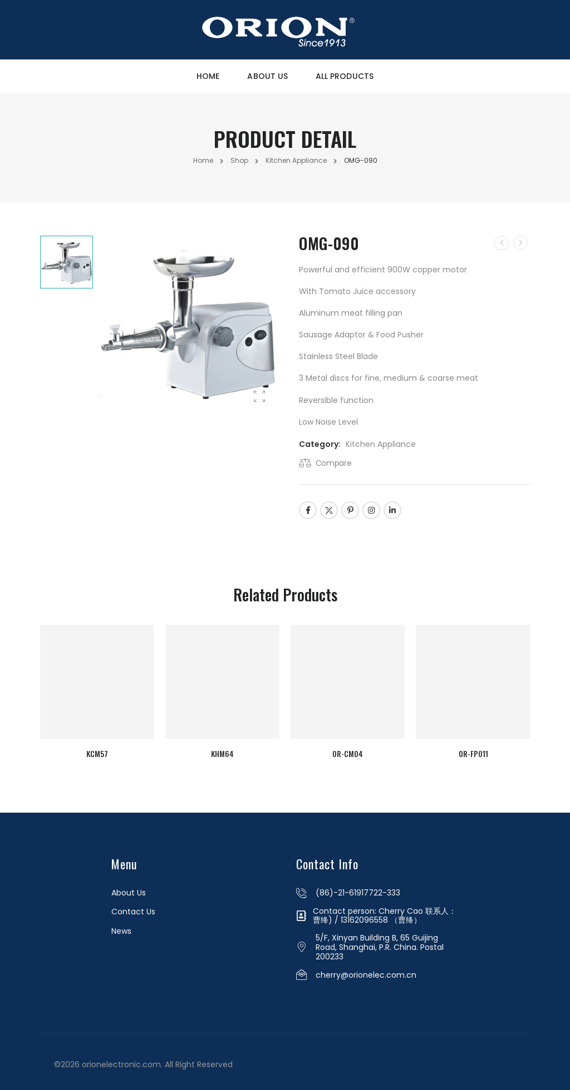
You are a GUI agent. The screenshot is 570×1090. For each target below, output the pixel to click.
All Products (345, 76)
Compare (334, 463)
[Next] (520, 243)
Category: (320, 444)
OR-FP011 (475, 749)
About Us (267, 76)
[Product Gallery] (259, 397)
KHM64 (221, 749)
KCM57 (95, 749)
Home (207, 76)
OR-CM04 (348, 749)
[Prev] (501, 243)
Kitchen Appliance (296, 160)
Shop (239, 160)
